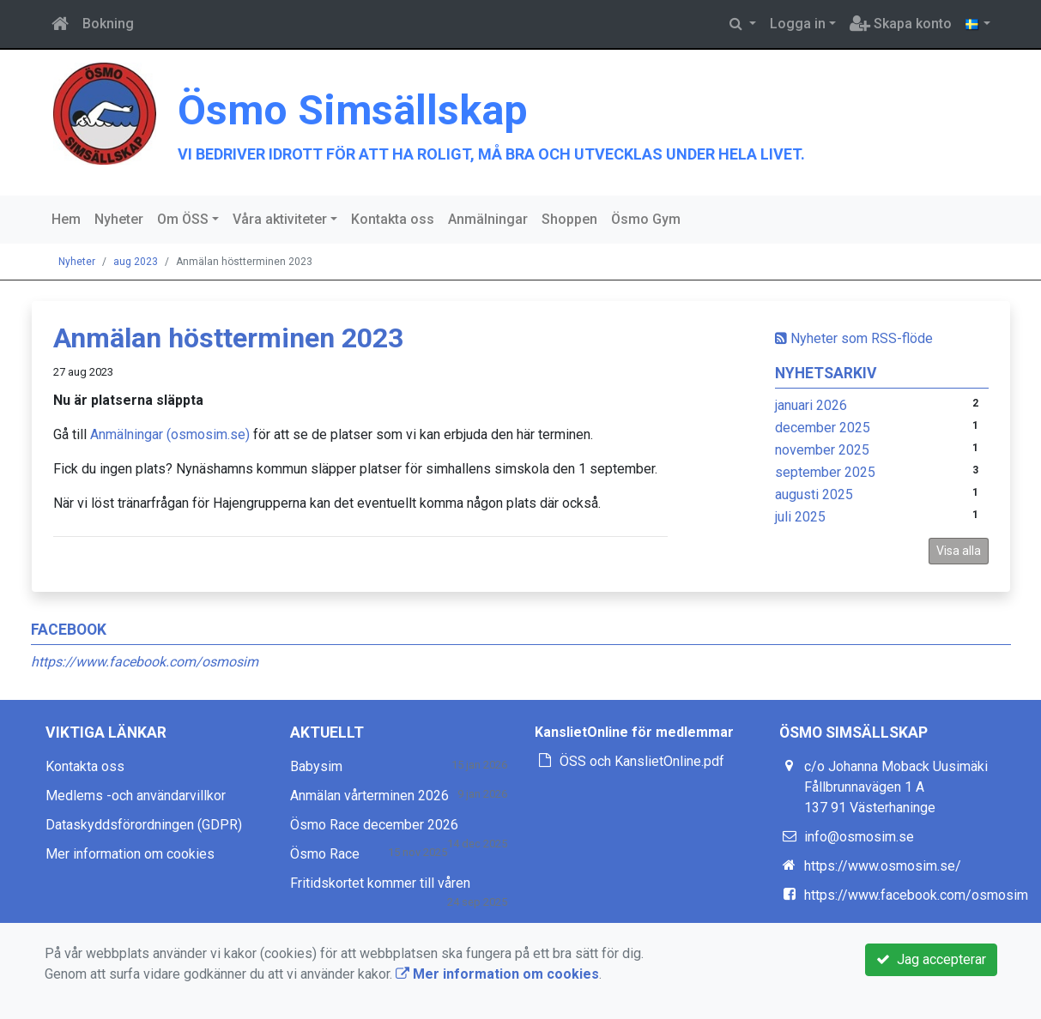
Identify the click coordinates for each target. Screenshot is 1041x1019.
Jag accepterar (931, 959)
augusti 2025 (814, 494)
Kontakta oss (392, 219)
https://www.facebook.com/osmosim (144, 662)
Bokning (108, 23)
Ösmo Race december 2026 (374, 825)
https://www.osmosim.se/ (882, 866)
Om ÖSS (183, 219)
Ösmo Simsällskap (353, 110)
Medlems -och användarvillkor (135, 795)
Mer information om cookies (130, 854)
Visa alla (958, 551)
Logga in (798, 23)
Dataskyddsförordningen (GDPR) (143, 825)
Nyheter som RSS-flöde (854, 338)
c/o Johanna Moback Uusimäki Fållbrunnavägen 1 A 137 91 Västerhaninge (896, 787)
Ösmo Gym (646, 219)
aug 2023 (135, 262)
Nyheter (118, 219)
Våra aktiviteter (280, 219)
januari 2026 (811, 405)
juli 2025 (800, 517)
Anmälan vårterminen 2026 (369, 795)
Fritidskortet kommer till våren (380, 883)
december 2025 (822, 427)
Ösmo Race (325, 854)
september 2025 (825, 472)
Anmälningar (488, 219)
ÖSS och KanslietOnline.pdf (642, 761)
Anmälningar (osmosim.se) (170, 434)
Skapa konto (901, 23)
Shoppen (569, 219)
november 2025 (822, 450)
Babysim (316, 766)
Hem (66, 219)
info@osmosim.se (859, 837)
